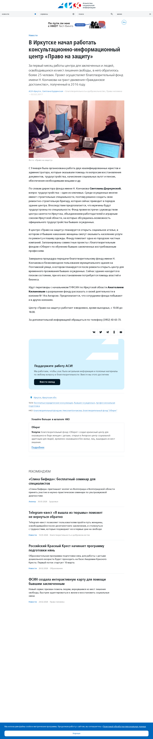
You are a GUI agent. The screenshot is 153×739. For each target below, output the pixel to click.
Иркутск (37, 397)
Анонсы (32, 501)
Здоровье (53, 501)
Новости (33, 35)
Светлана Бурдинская (52, 91)
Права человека (114, 91)
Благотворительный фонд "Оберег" (100, 410)
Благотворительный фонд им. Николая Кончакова (58, 410)
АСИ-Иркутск (35, 91)
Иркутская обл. (49, 397)
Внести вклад (47, 382)
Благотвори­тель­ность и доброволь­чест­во (85, 91)
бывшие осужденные (84, 403)
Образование (56, 568)
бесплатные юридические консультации (53, 403)
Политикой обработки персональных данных (124, 726)
